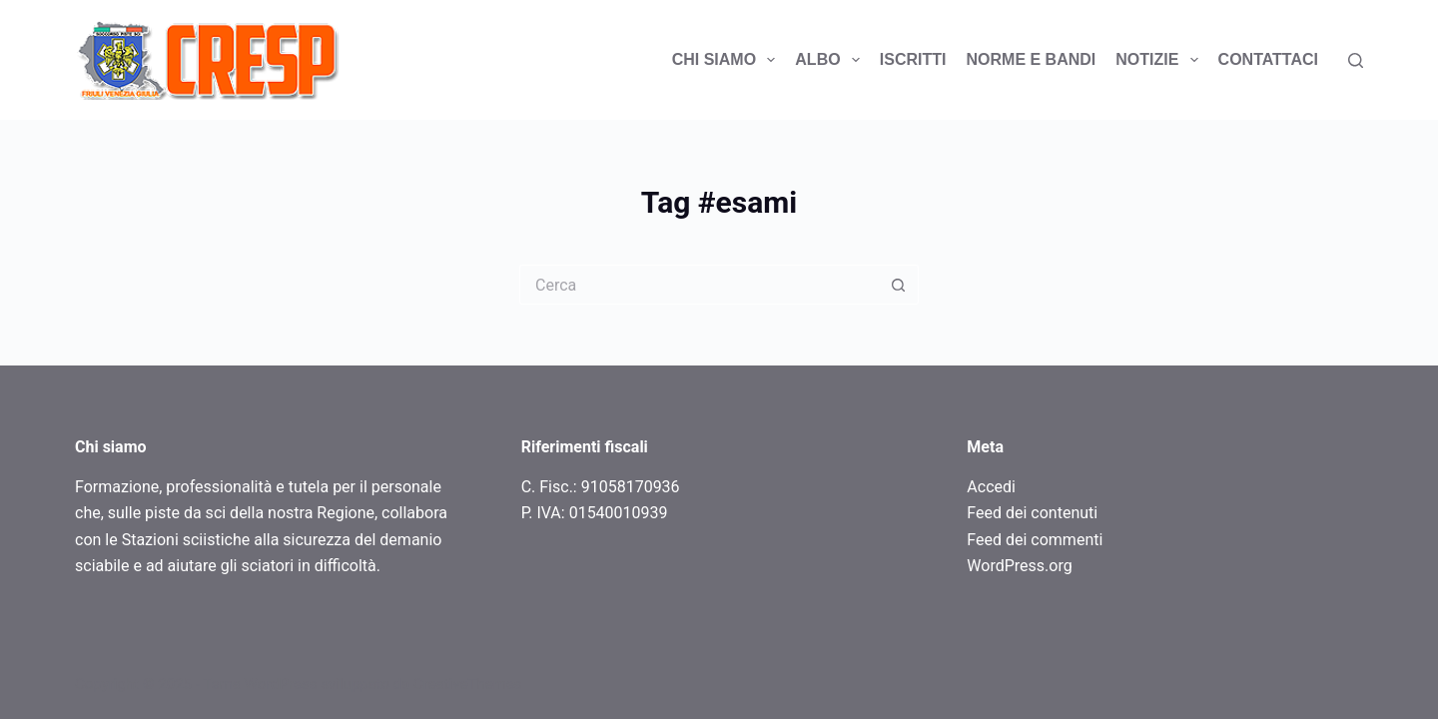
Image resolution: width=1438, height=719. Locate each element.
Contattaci (1268, 59)
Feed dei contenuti (1032, 512)
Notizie (1160, 60)
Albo (831, 60)
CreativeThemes (467, 684)
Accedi (991, 486)
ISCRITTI (913, 59)
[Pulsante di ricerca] (899, 285)
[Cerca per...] (699, 285)
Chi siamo (728, 60)
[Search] (1355, 60)
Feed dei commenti (1034, 539)
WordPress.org (1019, 565)
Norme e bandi (1031, 59)
